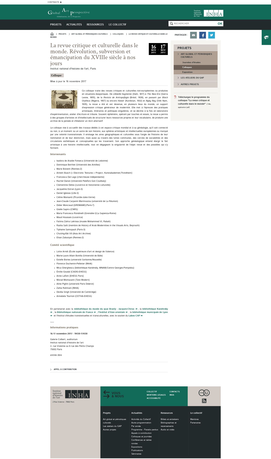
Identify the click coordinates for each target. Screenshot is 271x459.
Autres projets (190, 84)
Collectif (152, 392)
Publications (137, 450)
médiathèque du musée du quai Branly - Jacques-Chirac (103, 309)
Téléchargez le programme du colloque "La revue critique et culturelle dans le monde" (194, 100)
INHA (172, 395)
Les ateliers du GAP (192, 78)
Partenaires (195, 423)
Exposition (187, 72)
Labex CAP (134, 316)
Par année (136, 426)
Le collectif (196, 413)
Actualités (136, 413)
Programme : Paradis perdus (144, 430)
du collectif (266, 37)
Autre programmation (141, 423)
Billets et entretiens (170, 419)
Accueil (53, 34)
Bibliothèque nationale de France (75, 312)
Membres (194, 419)
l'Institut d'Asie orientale (111, 312)
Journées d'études (191, 62)
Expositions (136, 447)
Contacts (175, 392)
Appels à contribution (141, 433)
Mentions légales (156, 395)
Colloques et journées (141, 437)
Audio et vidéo (167, 430)
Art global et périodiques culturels (196, 55)
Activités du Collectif (141, 419)
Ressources (167, 413)
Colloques (187, 67)
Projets (106, 413)
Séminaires (136, 454)
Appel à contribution (65, 369)
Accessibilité (154, 398)
